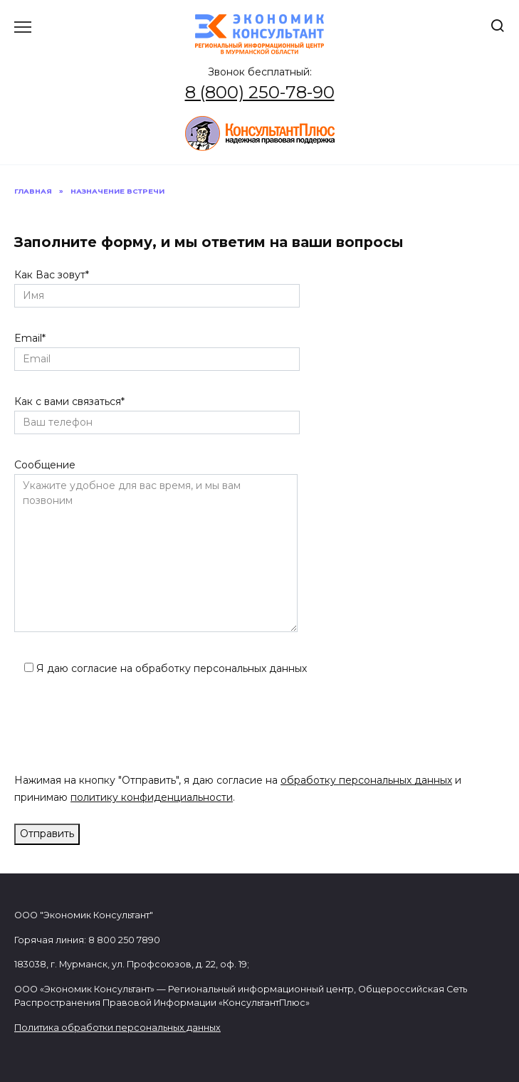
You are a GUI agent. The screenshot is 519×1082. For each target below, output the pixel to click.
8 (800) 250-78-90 (260, 92)
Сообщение (156, 546)
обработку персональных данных (366, 780)
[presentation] (122, 728)
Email (157, 348)
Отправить (47, 833)
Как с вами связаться (157, 412)
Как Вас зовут (157, 285)
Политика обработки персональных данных (117, 1027)
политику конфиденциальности (151, 797)
